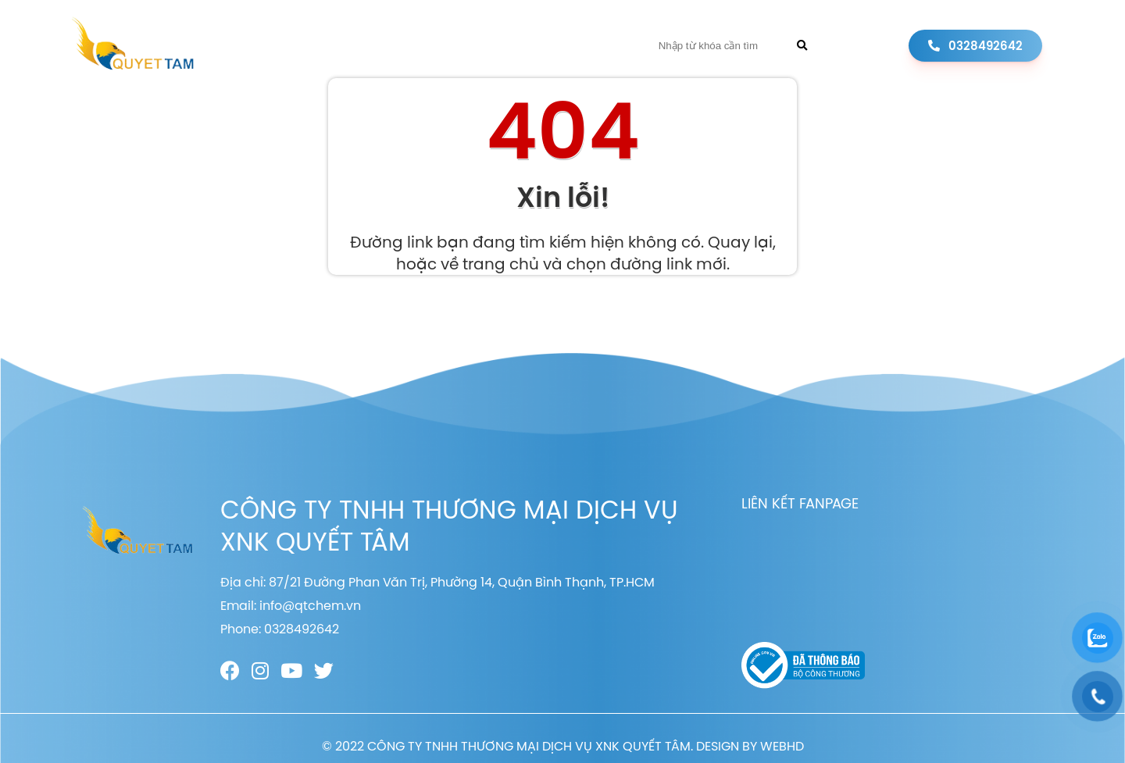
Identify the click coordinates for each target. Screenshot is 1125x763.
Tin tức (532, 45)
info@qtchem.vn (310, 605)
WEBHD (782, 745)
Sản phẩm (458, 45)
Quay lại (740, 241)
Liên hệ (595, 45)
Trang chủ (292, 45)
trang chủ (500, 263)
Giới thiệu (377, 45)
